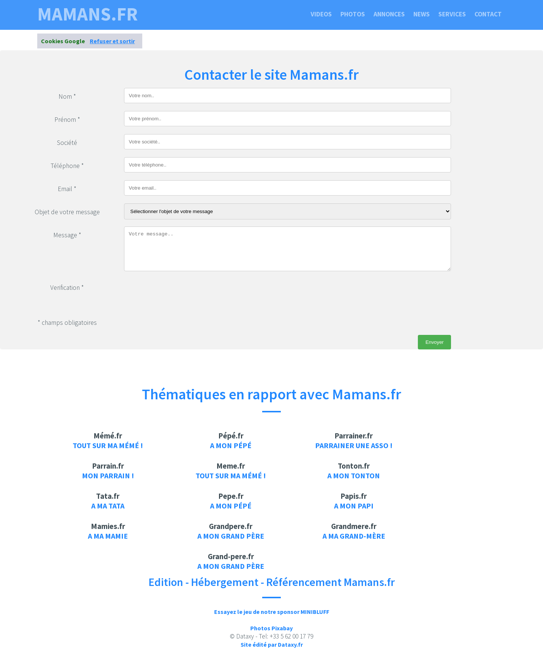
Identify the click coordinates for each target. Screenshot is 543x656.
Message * (67, 235)
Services (452, 14)
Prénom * (67, 119)
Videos (321, 14)
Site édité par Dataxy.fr (272, 644)
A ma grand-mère (354, 536)
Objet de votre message (67, 212)
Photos (352, 14)
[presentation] (180, 293)
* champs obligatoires (67, 323)
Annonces (389, 14)
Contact (488, 14)
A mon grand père (230, 536)
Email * (67, 189)
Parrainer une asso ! (354, 445)
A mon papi (354, 505)
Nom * (67, 96)
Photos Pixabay (271, 628)
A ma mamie (108, 536)
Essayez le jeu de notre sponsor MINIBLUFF (271, 611)
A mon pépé (230, 445)
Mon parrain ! (108, 475)
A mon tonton (353, 475)
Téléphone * (67, 166)
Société (67, 143)
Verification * (67, 287)
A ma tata (107, 505)
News (421, 14)
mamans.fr (87, 14)
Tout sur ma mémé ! (108, 445)
